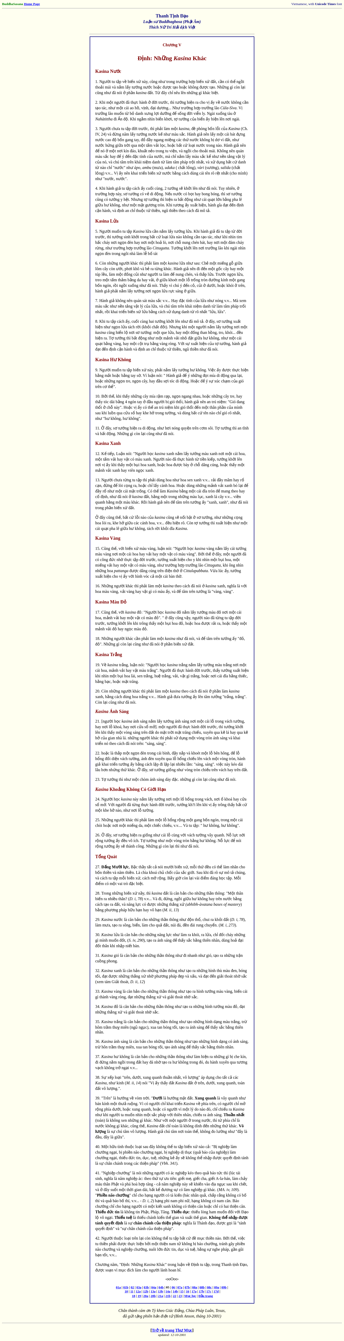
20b (153, 1296)
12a (138, 1291)
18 (133, 1296)
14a (167, 1291)
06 (173, 1287)
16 (187, 1291)
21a (160, 1296)
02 (132, 1287)
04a (153, 1287)
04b (161, 1287)
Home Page (32, 4)
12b (145, 1291)
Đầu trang (205, 1296)
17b (201, 1291)
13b (160, 1291)
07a (179, 1287)
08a (194, 1287)
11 (131, 1291)
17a (194, 1291)
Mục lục (190, 1296)
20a (145, 1296)
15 (182, 1291)
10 (126, 1291)
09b (223, 1287)
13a (153, 1291)
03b (146, 1287)
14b (175, 1291)
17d (216, 1291)
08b (201, 1287)
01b (125, 1287)
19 (139, 1296)
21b (167, 1296)
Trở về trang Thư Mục (172, 1330)
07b (187, 1287)
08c (209, 1287)
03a (138, 1287)
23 (180, 1296)
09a (216, 1287)
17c (208, 1291)
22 (174, 1296)
